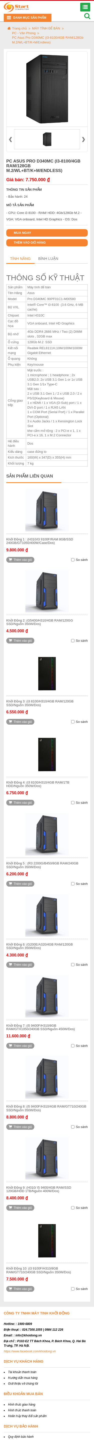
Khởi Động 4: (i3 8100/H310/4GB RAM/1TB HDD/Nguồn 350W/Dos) (37, 784)
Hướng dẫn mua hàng (22, 1378)
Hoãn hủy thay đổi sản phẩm (27, 1416)
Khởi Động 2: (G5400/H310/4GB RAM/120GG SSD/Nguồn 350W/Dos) (39, 622)
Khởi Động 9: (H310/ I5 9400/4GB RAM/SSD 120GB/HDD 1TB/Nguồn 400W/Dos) (38, 1189)
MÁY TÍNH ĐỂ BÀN (46, 28)
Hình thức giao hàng (21, 1404)
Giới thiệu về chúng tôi (23, 1383)
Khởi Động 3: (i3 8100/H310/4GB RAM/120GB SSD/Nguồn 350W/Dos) (39, 703)
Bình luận (48, 258)
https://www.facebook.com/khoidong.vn (30, 1351)
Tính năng (20, 258)
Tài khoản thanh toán (22, 1372)
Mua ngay (22, 233)
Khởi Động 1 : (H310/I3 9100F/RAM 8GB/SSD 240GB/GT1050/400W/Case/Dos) (39, 541)
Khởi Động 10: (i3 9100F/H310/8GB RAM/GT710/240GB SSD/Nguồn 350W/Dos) (38, 1270)
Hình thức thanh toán (22, 1410)
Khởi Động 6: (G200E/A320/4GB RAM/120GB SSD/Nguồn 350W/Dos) (39, 946)
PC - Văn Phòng (24, 33)
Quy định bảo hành (21, 1437)
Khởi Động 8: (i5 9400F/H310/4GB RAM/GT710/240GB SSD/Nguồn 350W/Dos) (46, 1108)
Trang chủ (19, 28)
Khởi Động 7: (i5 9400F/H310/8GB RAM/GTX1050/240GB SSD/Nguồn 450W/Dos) (40, 1027)
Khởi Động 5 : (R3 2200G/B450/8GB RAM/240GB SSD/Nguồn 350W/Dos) (42, 865)
